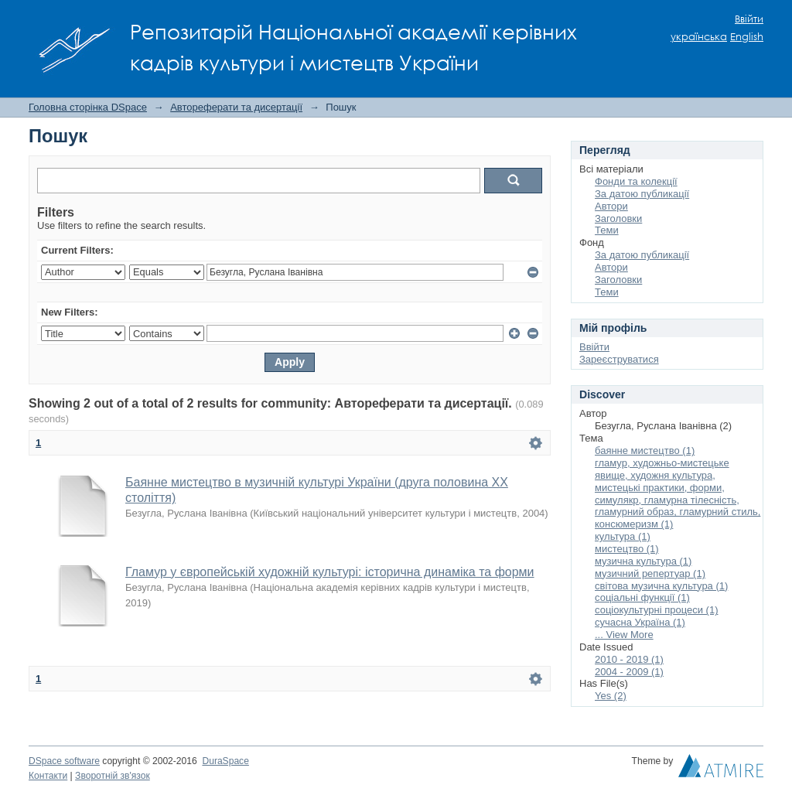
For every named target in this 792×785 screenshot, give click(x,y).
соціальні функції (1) (642, 597)
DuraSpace (225, 761)
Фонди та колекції (636, 181)
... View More (624, 634)
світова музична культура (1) (661, 586)
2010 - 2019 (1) (629, 659)
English (746, 36)
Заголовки (618, 218)
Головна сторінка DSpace (88, 107)
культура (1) (622, 536)
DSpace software (64, 761)
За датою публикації (642, 194)
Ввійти (749, 19)
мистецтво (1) (627, 549)
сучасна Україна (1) (640, 622)
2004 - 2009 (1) (629, 671)
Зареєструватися (619, 359)
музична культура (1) (643, 561)
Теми (607, 230)
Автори (611, 206)
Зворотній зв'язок (112, 775)
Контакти (48, 775)
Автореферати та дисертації (236, 107)
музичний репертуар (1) (650, 573)
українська (699, 36)
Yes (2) (610, 695)
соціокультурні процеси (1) (657, 610)
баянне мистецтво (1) (645, 450)
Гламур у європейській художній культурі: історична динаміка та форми (329, 572)
